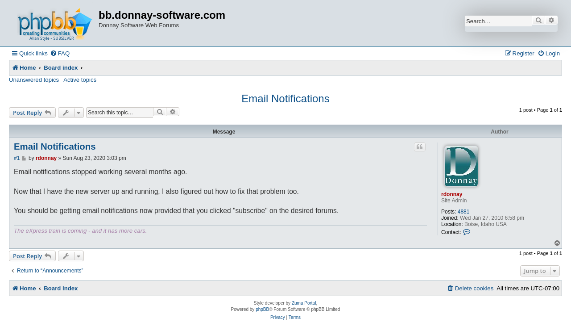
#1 (17, 158)
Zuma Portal (304, 303)
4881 (464, 212)
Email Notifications (285, 98)
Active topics (79, 79)
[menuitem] (60, 53)
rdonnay (451, 194)
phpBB (262, 309)
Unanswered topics (34, 79)
